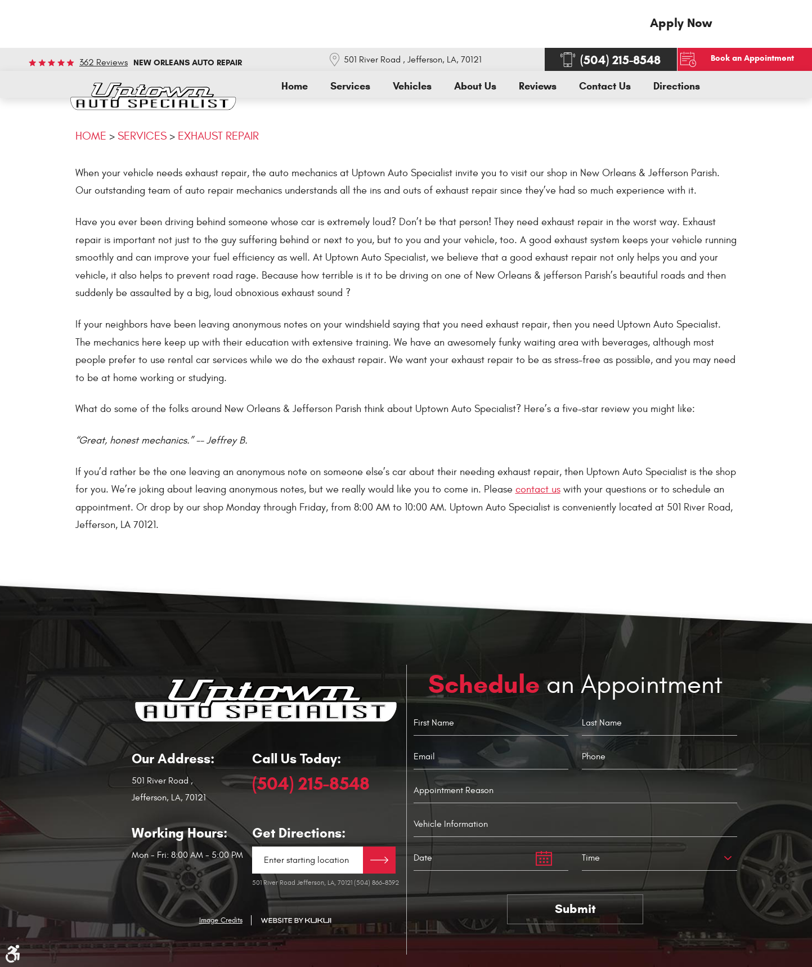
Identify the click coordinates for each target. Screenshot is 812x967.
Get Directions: (299, 832)
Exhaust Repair (218, 135)
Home (294, 86)
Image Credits (221, 920)
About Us (475, 86)
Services (350, 86)
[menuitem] (294, 86)
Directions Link (379, 859)
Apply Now (681, 22)
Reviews (538, 86)
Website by (296, 920)
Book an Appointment (753, 58)
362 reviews (103, 62)
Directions (676, 86)
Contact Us (605, 86)
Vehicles (412, 86)
